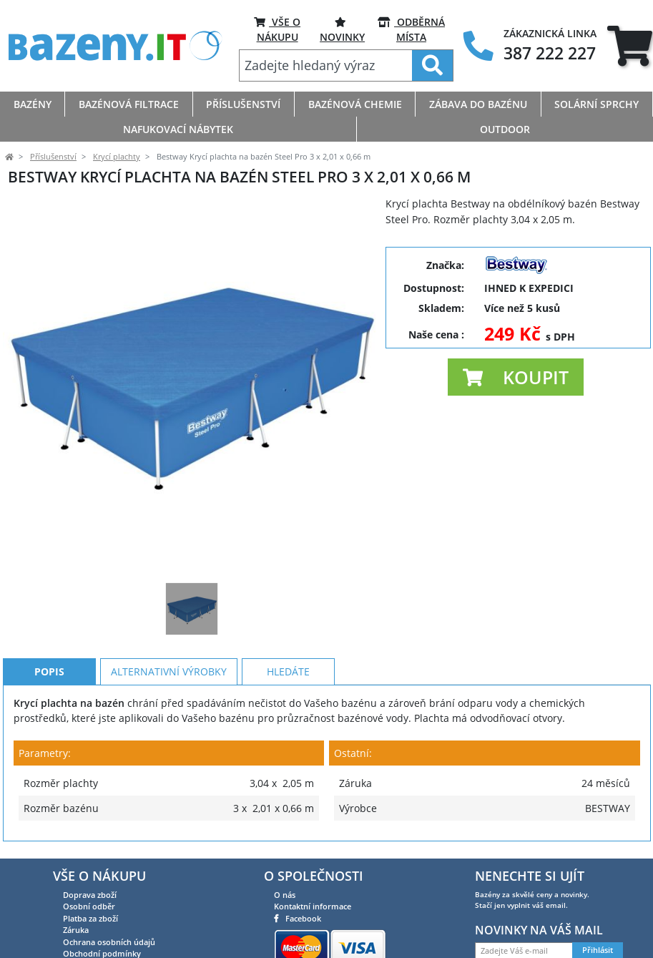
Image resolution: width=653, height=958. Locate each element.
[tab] (630, 46)
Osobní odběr (89, 906)
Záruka (76, 929)
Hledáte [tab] (288, 671)
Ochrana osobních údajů (109, 942)
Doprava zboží (90, 894)
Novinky (342, 29)
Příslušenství (53, 157)
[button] (516, 377)
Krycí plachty (116, 157)
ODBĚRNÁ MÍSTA (411, 29)
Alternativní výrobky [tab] (169, 671)
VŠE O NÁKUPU (277, 29)
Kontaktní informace (312, 906)
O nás (284, 894)
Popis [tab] (49, 671)
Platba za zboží (90, 918)
